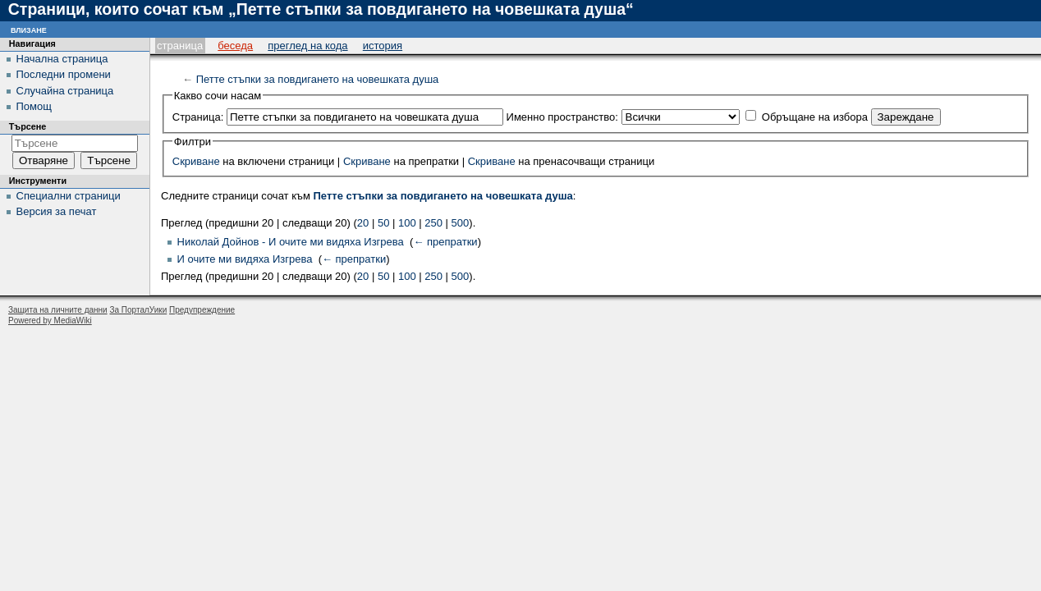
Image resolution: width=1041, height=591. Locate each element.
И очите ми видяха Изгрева (245, 259)
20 (363, 223)
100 (407, 223)
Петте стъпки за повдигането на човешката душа (317, 79)
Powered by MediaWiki (50, 320)
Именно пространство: (562, 117)
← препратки (445, 242)
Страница (180, 45)
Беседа (235, 45)
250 (433, 223)
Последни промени (63, 74)
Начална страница (62, 59)
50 (383, 223)
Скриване (196, 161)
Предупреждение (202, 309)
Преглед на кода (307, 45)
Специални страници (68, 196)
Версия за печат (56, 211)
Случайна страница (65, 91)
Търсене (28, 126)
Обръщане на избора (815, 117)
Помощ (34, 106)
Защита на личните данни (58, 309)
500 (461, 223)
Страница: (198, 117)
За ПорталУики (138, 309)
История (382, 45)
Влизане (29, 29)
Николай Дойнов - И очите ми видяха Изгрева (290, 242)
